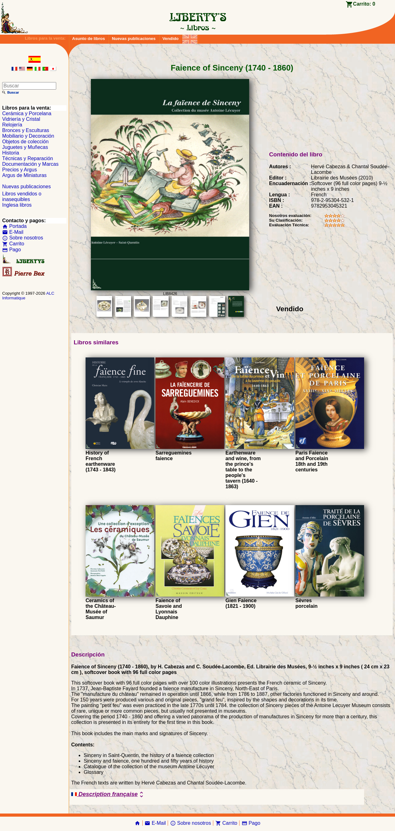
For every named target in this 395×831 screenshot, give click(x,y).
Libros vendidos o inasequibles (21, 196)
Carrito (13, 243)
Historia (10, 152)
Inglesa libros (17, 205)
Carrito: (364, 4)
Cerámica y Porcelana (26, 113)
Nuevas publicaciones (134, 38)
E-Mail (12, 232)
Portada (14, 226)
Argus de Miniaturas (24, 175)
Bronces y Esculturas (25, 130)
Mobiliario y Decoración (28, 136)
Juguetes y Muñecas (25, 147)
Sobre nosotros (22, 237)
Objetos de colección (25, 141)
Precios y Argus (19, 169)
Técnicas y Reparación (27, 158)
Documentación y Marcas (30, 164)
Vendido (170, 38)
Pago (11, 249)
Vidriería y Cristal (21, 119)
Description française (108, 794)
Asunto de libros (88, 38)
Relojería (12, 124)
